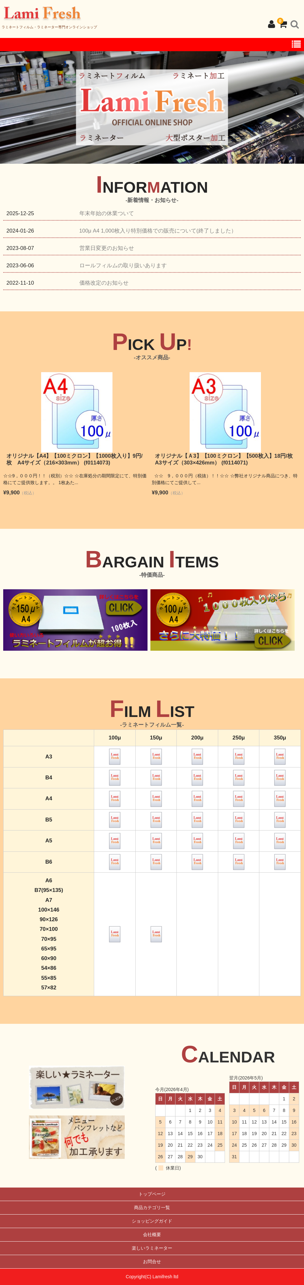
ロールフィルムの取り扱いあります (123, 265)
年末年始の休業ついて (106, 213)
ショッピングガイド (152, 1221)
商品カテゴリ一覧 (152, 1207)
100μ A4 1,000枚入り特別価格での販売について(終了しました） (158, 231)
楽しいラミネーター (152, 1248)
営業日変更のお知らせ (106, 248)
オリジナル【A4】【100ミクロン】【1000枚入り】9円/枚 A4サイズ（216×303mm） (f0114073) (74, 459)
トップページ (152, 1194)
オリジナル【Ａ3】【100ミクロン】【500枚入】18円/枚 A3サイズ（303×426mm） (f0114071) (226, 459)
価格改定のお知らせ (104, 283)
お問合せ (152, 1261)
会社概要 (152, 1234)
